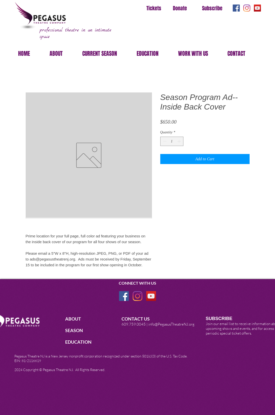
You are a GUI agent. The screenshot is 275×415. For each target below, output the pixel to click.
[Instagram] (246, 8)
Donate (180, 8)
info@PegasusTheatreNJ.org (171, 324)
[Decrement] (164, 141)
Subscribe (212, 8)
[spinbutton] (171, 141)
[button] (62, 53)
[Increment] (179, 141)
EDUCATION (78, 342)
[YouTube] (257, 8)
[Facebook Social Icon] (236, 8)
